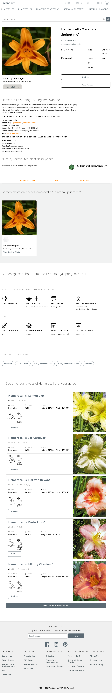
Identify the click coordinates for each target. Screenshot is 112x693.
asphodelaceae (17, 123)
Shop (67, 3)
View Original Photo (11, 252)
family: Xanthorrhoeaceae (68, 364)
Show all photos (12, 87)
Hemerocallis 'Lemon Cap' (26, 395)
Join (76, 636)
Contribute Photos (77, 670)
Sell (89, 3)
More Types (86, 180)
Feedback (6, 674)
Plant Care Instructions (52, 661)
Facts (58, 180)
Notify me (85, 77)
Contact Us (7, 656)
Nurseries (28, 668)
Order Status (8, 660)
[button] (104, 19)
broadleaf (8, 364)
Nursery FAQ (74, 656)
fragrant (19, 133)
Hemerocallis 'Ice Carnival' (27, 438)
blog (99, 3)
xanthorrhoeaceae (30, 123)
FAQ (4, 670)
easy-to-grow (10, 133)
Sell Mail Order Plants (75, 661)
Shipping (50, 656)
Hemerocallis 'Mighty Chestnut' (30, 564)
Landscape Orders (54, 666)
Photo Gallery (27, 180)
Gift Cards (28, 660)
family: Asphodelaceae (43, 364)
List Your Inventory (77, 666)
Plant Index (29, 656)
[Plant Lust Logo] (10, 3)
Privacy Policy (96, 664)
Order (79, 3)
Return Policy (30, 664)
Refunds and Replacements (8, 665)
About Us (94, 656)
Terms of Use (96, 660)
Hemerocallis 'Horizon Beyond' (29, 480)
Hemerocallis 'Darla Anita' (26, 522)
